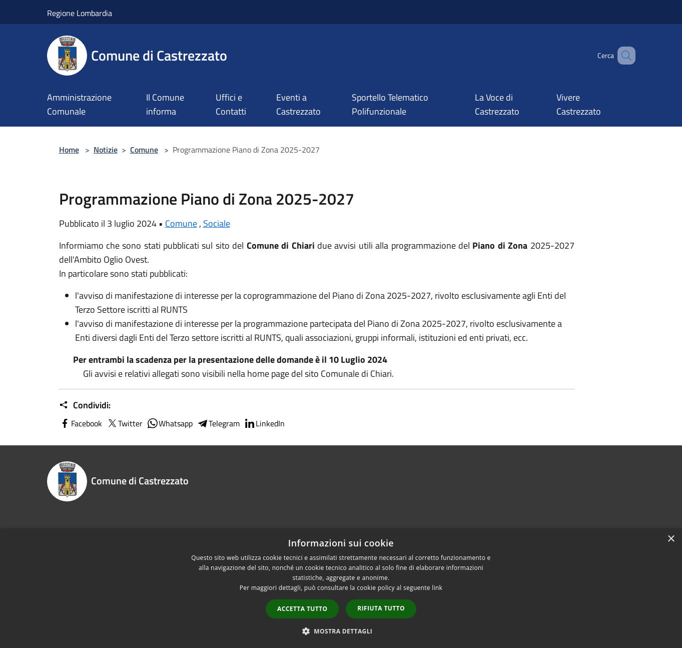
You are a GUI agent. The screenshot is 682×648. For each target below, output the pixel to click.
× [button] (670, 539)
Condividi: (85, 405)
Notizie (106, 150)
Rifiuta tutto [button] (381, 608)
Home (69, 150)
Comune (144, 150)
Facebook (80, 423)
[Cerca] (623, 56)
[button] (341, 631)
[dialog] (341, 588)
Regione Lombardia (79, 13)
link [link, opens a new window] (437, 587)
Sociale (216, 223)
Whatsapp (170, 423)
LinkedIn (264, 423)
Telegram (218, 423)
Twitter (124, 423)
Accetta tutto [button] (302, 608)
